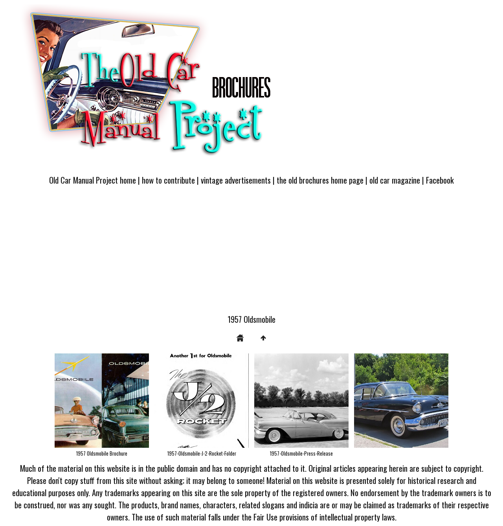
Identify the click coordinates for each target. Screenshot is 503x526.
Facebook (440, 180)
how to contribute (168, 180)
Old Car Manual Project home (92, 180)
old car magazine (394, 180)
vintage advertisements (236, 180)
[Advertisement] (251, 254)
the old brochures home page (320, 180)
